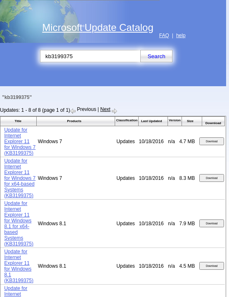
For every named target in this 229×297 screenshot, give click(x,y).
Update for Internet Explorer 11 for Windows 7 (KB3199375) (19, 141)
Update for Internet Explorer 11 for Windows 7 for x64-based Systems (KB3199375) (19, 178)
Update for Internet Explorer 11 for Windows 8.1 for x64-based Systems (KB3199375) (18, 223)
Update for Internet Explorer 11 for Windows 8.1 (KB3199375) (18, 266)
